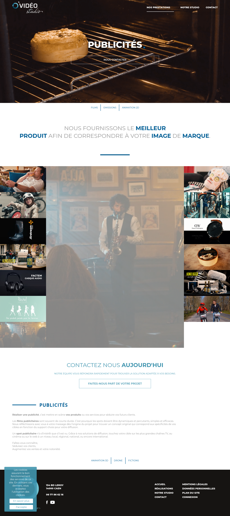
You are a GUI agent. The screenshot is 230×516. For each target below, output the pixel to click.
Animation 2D (131, 107)
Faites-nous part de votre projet (115, 384)
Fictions (134, 461)
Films (93, 107)
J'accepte (21, 507)
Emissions (109, 107)
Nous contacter (115, 59)
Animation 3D (99, 461)
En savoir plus (21, 501)
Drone (118, 461)
